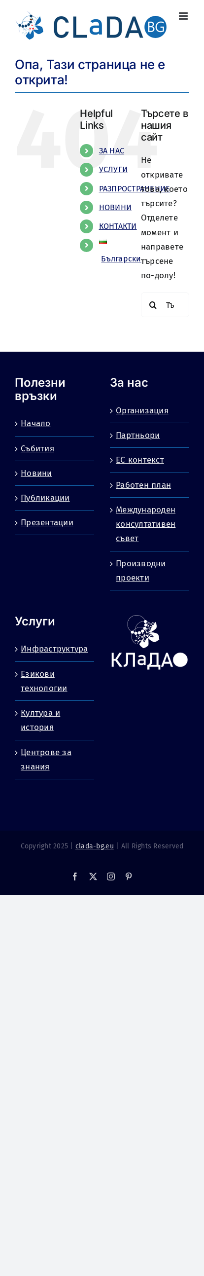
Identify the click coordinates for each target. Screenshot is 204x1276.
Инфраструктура (54, 649)
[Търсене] (153, 304)
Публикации (45, 498)
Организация (142, 410)
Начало (36, 423)
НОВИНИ (115, 207)
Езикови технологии (44, 681)
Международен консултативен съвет (145, 524)
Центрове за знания (46, 759)
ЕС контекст (140, 460)
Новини (36, 473)
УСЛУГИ (113, 169)
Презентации (47, 522)
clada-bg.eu (94, 846)
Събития (37, 448)
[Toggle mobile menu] (184, 16)
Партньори (138, 435)
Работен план (143, 485)
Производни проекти (141, 570)
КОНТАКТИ (118, 226)
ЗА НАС (112, 150)
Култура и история (40, 720)
